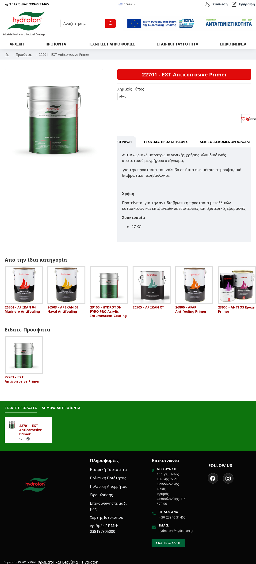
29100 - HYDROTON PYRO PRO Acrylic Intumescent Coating (108, 307)
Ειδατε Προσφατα (21, 403)
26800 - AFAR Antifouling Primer (190, 305)
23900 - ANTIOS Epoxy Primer (236, 305)
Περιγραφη (122, 143)
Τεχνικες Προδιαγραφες (165, 143)
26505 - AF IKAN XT (148, 303)
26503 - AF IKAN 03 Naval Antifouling (62, 305)
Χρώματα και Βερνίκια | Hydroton (68, 557)
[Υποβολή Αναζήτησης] (110, 23)
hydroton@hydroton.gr (176, 526)
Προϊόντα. (24, 54)
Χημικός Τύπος (130, 89)
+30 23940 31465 (172, 513)
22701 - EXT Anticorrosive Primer (22, 375)
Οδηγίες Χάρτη (168, 538)
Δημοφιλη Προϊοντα (61, 403)
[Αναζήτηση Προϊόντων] (83, 23)
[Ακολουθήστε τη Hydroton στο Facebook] (213, 474)
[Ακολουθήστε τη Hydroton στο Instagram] (228, 474)
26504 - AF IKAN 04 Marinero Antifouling (22, 305)
